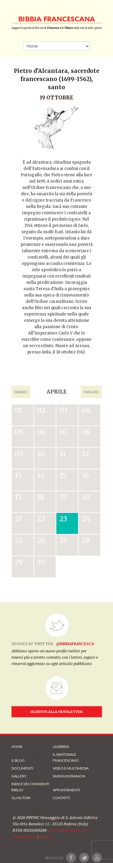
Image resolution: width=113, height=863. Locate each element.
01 (18, 410)
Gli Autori (20, 798)
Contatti (61, 798)
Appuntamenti (66, 790)
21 (18, 518)
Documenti (22, 768)
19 (63, 497)
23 (63, 518)
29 (19, 562)
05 (19, 432)
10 (41, 453)
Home (17, 746)
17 (18, 497)
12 (85, 453)
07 (63, 432)
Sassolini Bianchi (69, 776)
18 (40, 497)
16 (85, 475)
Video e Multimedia (71, 768)
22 (41, 518)
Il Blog (18, 760)
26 (41, 540)
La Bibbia (61, 746)
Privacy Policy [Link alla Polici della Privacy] (25, 836)
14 (41, 475)
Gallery (19, 776)
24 (86, 518)
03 (63, 410)
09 (19, 453)
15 (62, 475)
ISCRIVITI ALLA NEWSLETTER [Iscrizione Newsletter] (56, 712)
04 (86, 410)
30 (41, 562)
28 (86, 540)
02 (41, 410)
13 (18, 475)
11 (62, 453)
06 (41, 432)
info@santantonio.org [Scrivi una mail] (68, 830)
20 (86, 497)
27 (63, 540)
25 (19, 540)
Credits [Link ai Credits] (45, 836)
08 (86, 432)
